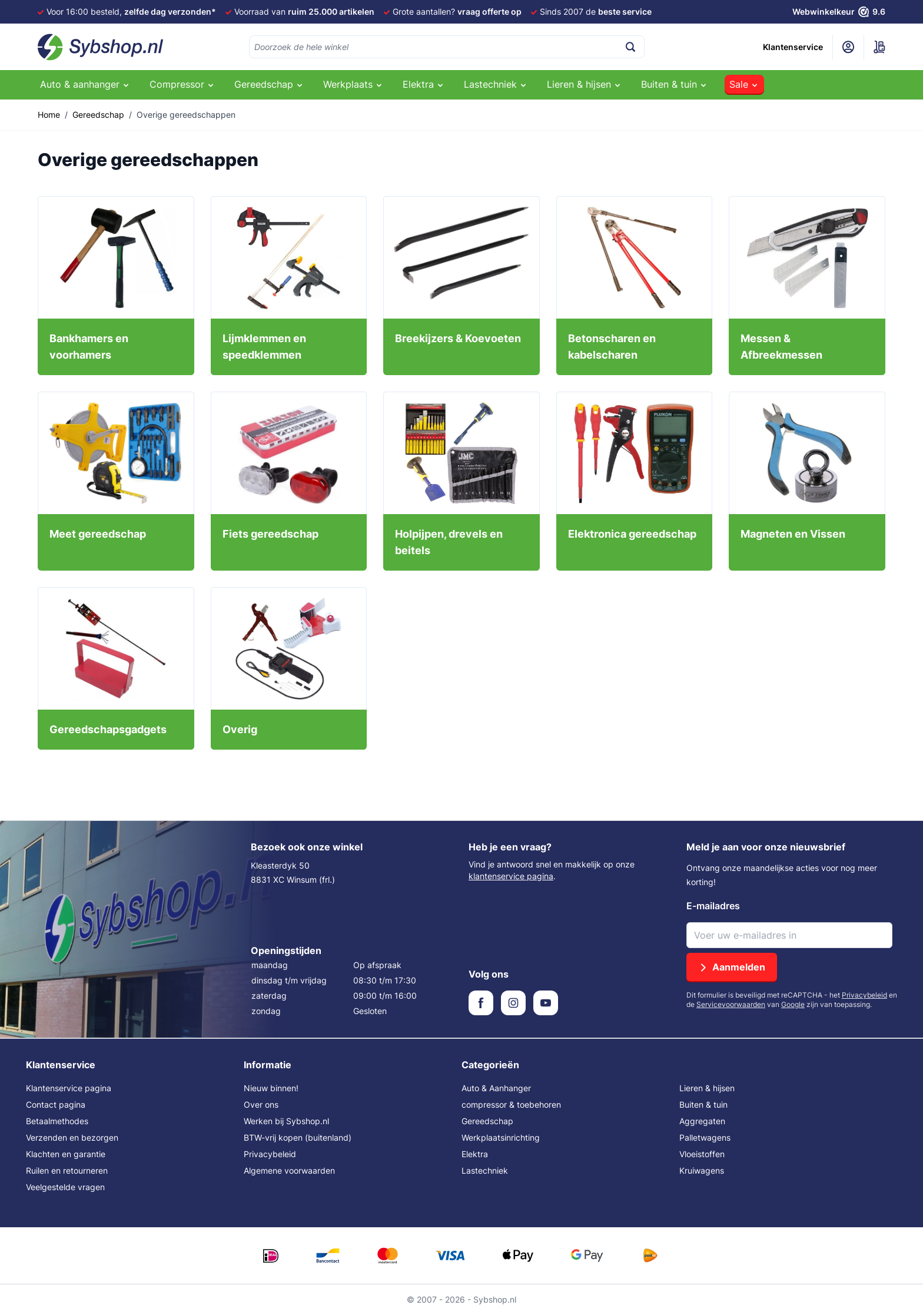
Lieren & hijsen (707, 1088)
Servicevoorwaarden (730, 1004)
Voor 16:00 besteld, (131, 11)
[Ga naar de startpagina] (101, 47)
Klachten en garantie (65, 1154)
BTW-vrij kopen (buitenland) (297, 1137)
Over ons (261, 1104)
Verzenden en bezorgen (72, 1137)
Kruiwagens (701, 1170)
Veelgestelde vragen (65, 1187)
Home (49, 115)
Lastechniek (485, 1170)
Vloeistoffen (702, 1154)
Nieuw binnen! (271, 1088)
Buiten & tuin (703, 1104)
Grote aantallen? (457, 11)
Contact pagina (55, 1104)
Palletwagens (705, 1137)
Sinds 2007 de (596, 11)
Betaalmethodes (57, 1121)
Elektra (475, 1154)
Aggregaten (702, 1121)
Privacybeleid (864, 995)
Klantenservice (793, 47)
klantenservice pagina (511, 876)
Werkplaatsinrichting (501, 1137)
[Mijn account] (848, 47)
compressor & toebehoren (511, 1104)
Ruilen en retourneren (67, 1170)
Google (793, 1004)
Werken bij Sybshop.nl (286, 1121)
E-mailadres (713, 906)
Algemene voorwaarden (289, 1170)
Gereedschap (98, 115)
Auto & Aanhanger (496, 1088)
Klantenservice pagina (68, 1088)
